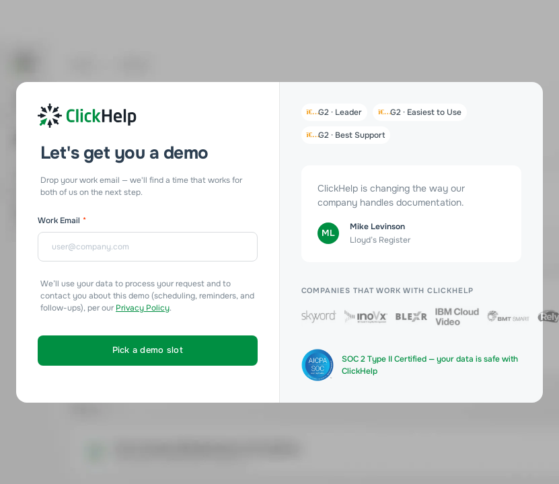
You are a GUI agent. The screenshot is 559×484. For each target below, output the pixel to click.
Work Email (62, 220)
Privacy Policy (143, 307)
